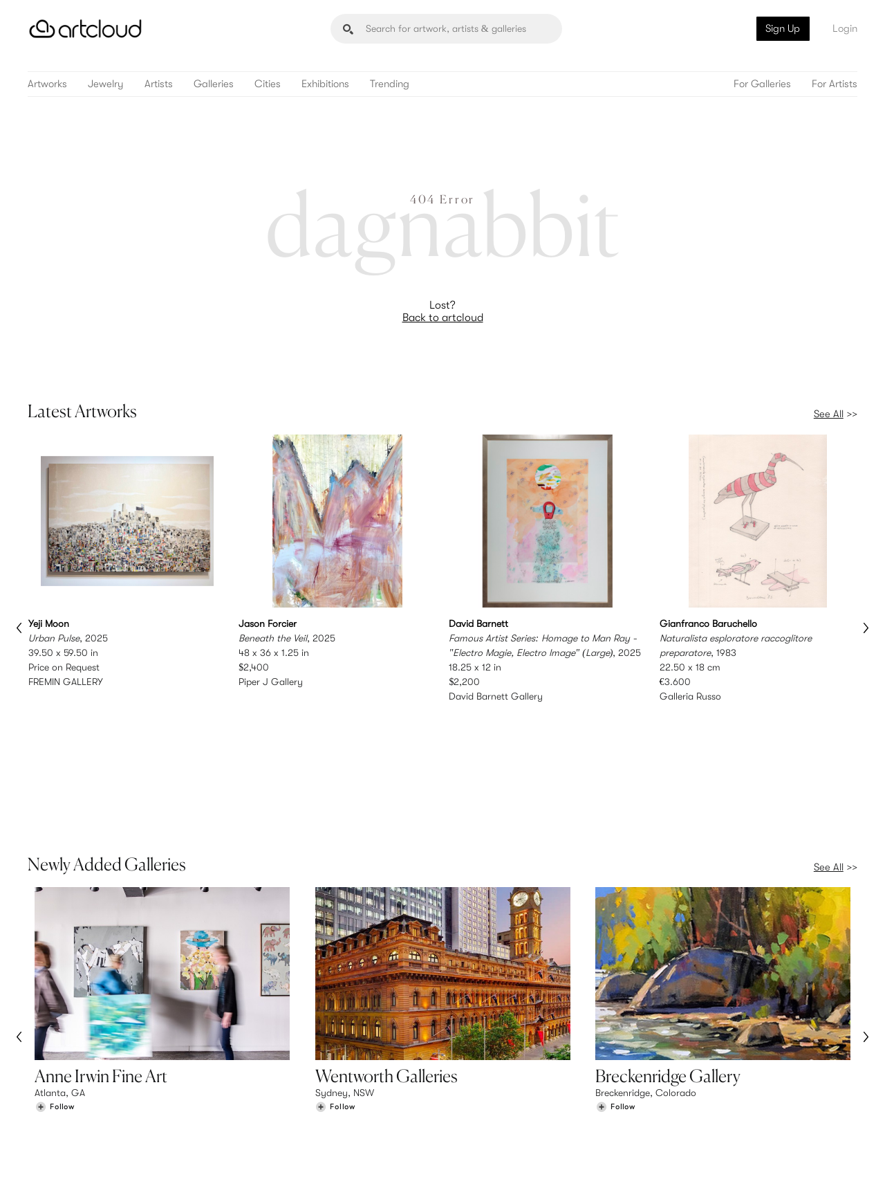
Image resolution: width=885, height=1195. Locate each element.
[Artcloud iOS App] (796, 1167)
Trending (389, 84)
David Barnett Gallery (496, 695)
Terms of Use (98, 1176)
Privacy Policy (153, 1176)
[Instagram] (674, 1168)
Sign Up (782, 28)
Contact (692, 1110)
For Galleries (762, 84)
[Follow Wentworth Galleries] (335, 990)
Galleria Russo (690, 695)
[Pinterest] (705, 1168)
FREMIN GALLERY (65, 680)
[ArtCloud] (85, 28)
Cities (267, 84)
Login (844, 28)
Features (266, 1082)
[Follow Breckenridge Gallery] (615, 990)
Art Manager (487, 1110)
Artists (159, 84)
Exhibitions (325, 84)
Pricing (262, 1096)
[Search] (446, 29)
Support (265, 1110)
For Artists (834, 84)
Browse (50, 1082)
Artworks (47, 84)
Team (685, 1082)
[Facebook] (736, 1168)
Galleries (214, 84)
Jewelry (106, 84)
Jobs (684, 1096)
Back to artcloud (442, 317)
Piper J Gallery (271, 680)
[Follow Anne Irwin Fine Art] (55, 990)
